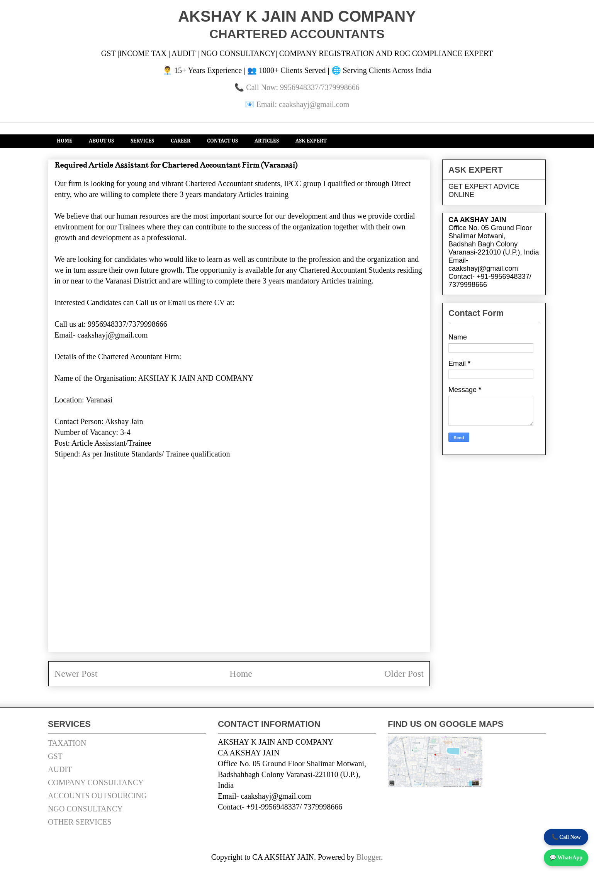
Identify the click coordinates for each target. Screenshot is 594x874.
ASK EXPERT (311, 141)
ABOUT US (101, 141)
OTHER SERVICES (80, 822)
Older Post (404, 674)
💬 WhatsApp (566, 857)
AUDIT (60, 769)
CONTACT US (222, 141)
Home (240, 674)
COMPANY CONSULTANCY (96, 782)
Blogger (368, 857)
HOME (64, 141)
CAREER (180, 141)
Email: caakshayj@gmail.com (303, 104)
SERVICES (142, 141)
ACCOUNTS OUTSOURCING (97, 795)
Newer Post (75, 674)
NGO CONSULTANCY (85, 808)
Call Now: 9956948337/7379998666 (302, 87)
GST (55, 756)
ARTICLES (267, 141)
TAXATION (67, 743)
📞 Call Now (566, 837)
